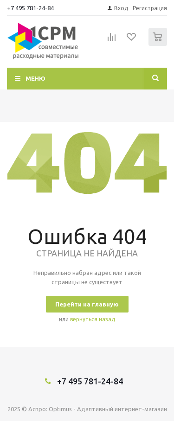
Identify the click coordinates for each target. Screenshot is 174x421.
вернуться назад (92, 319)
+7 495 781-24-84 (30, 8)
